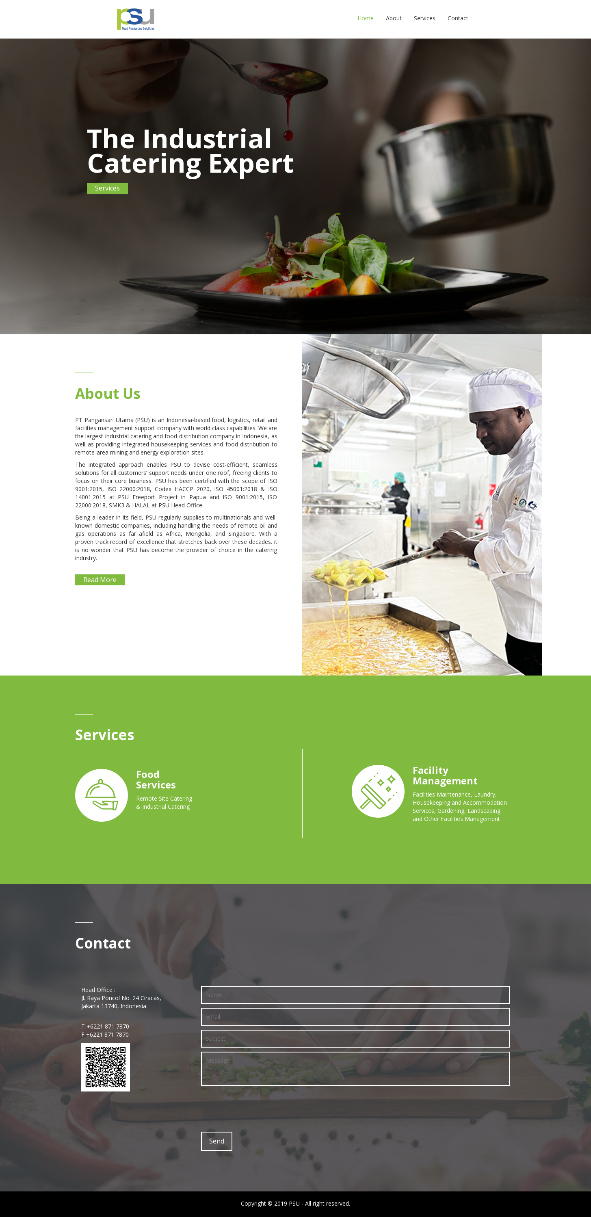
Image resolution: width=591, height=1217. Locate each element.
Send (216, 1141)
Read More (100, 579)
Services (424, 18)
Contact (458, 18)
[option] (295, 185)
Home (365, 18)
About (394, 18)
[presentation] (263, 1108)
